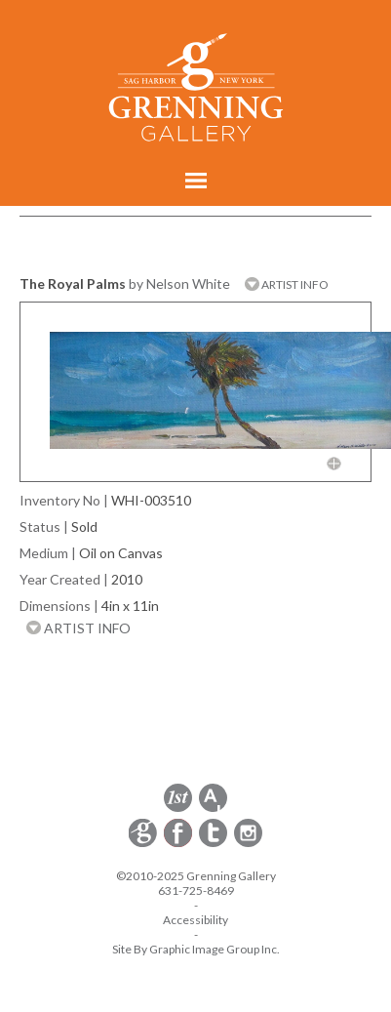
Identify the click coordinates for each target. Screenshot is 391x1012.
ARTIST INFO (287, 284)
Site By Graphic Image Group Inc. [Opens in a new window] (196, 949)
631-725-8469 (196, 890)
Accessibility (195, 919)
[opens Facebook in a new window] (179, 843)
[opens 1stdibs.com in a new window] (178, 808)
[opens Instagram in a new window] (248, 843)
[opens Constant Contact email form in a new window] (144, 843)
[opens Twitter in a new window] (214, 843)
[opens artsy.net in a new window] (213, 808)
